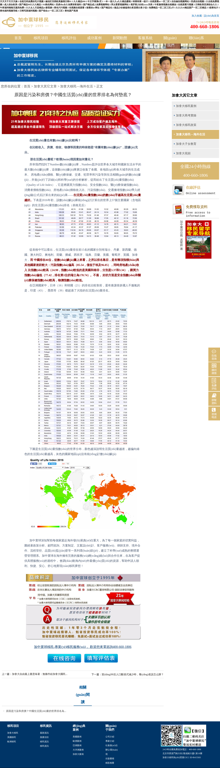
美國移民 (11, 737)
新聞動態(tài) (120, 41)
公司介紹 (109, 736)
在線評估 (202, 190)
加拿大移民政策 (186, 124)
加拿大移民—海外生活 (76, 86)
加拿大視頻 (183, 153)
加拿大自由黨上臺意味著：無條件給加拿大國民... (39, 674)
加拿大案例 (78, 754)
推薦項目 (44, 737)
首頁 (18, 38)
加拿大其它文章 (45, 86)
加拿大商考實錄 (186, 115)
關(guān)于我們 (170, 41)
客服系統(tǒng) (145, 41)
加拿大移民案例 (186, 105)
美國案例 (77, 736)
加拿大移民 (12, 733)
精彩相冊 (109, 763)
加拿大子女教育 (186, 143)
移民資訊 (44, 741)
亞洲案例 (77, 745)
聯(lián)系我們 (196, 41)
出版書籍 (109, 758)
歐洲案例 (77, 741)
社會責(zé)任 (111, 745)
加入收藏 (197, 15)
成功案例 (94, 39)
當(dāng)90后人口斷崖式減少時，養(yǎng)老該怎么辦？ (133, 674)
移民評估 (69, 39)
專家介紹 (109, 741)
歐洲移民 (11, 741)
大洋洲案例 (78, 750)
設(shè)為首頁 (211, 15)
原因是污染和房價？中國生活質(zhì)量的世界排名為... (36, 711)
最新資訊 (44, 733)
